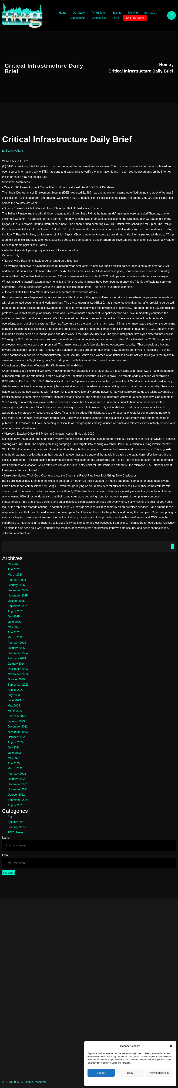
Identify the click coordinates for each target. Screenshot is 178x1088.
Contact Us (99, 17)
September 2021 (18, 799)
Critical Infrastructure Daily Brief (141, 71)
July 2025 (14, 616)
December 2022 (18, 726)
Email (5, 855)
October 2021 (16, 794)
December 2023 (18, 668)
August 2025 (15, 611)
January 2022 (16, 778)
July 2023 (14, 695)
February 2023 (17, 716)
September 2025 (18, 606)
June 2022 (14, 752)
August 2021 (15, 805)
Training (133, 12)
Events (117, 12)
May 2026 (14, 564)
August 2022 (15, 742)
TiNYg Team (98, 12)
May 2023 (14, 705)
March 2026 (15, 574)
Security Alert (16, 821)
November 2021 (18, 789)
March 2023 (15, 710)
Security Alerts (135, 17)
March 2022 (15, 768)
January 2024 (16, 663)
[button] (171, 1046)
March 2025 (15, 637)
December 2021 (18, 784)
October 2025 (16, 600)
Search (172, 546)
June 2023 (14, 700)
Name (6, 837)
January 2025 (16, 647)
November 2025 (18, 595)
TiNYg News (15, 832)
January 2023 (16, 721)
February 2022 (17, 773)
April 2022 (14, 763)
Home (62, 12)
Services (149, 12)
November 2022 (18, 731)
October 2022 (16, 737)
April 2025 (14, 632)
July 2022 (14, 747)
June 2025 (14, 621)
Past (10, 816)
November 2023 (18, 674)
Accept (101, 1072)
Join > (116, 17)
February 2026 (17, 579)
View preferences (159, 1072)
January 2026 (16, 585)
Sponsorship (77, 17)
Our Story (79, 12)
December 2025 (18, 590)
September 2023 (18, 684)
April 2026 (14, 569)
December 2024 (18, 653)
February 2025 (17, 642)
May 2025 (14, 626)
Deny (130, 1072)
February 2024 (17, 658)
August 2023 (15, 689)
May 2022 (14, 757)
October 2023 (16, 679)
